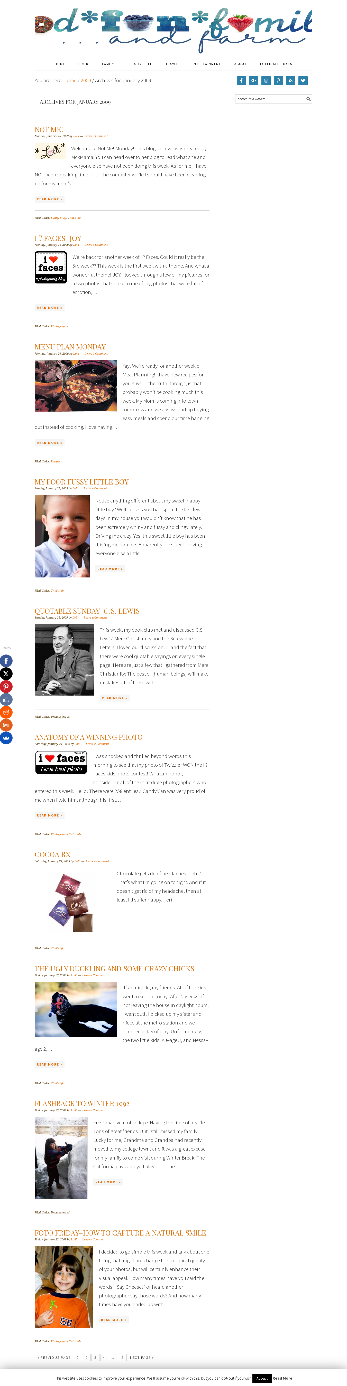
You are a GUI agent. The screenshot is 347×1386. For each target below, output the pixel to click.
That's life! (74, 218)
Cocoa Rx (52, 854)
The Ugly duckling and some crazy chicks (114, 968)
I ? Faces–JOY (58, 238)
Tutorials (75, 834)
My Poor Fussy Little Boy (82, 481)
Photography (59, 326)
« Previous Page (54, 1357)
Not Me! (49, 129)
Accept (262, 1378)
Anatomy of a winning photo (89, 737)
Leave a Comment (96, 136)
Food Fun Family (173, 26)
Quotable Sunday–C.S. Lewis (87, 610)
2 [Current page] (87, 1357)
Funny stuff (58, 218)
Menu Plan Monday (70, 346)
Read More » (49, 199)
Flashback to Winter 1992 (82, 1103)
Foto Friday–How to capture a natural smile (120, 1232)
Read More (282, 1378)
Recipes (55, 461)
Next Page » (142, 1357)
